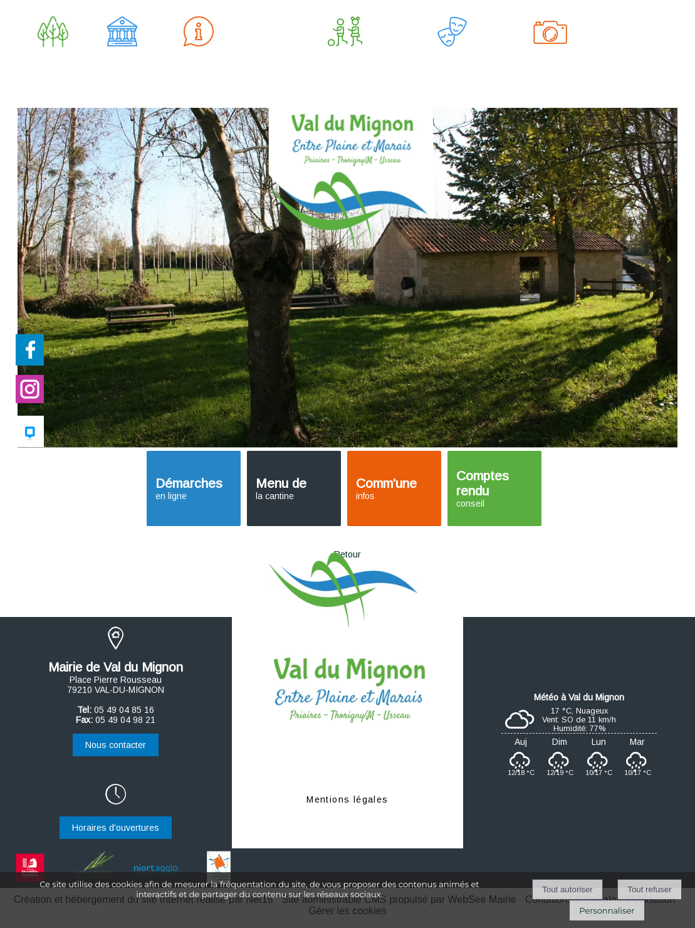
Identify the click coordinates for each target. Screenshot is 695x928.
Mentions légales (347, 799)
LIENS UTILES (634, 60)
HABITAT (262, 60)
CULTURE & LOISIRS (452, 60)
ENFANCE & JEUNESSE (345, 60)
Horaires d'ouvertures (115, 828)
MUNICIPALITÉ (122, 60)
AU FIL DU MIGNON (550, 60)
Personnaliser (606, 910)
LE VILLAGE (52, 60)
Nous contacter (115, 745)
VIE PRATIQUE (198, 60)
